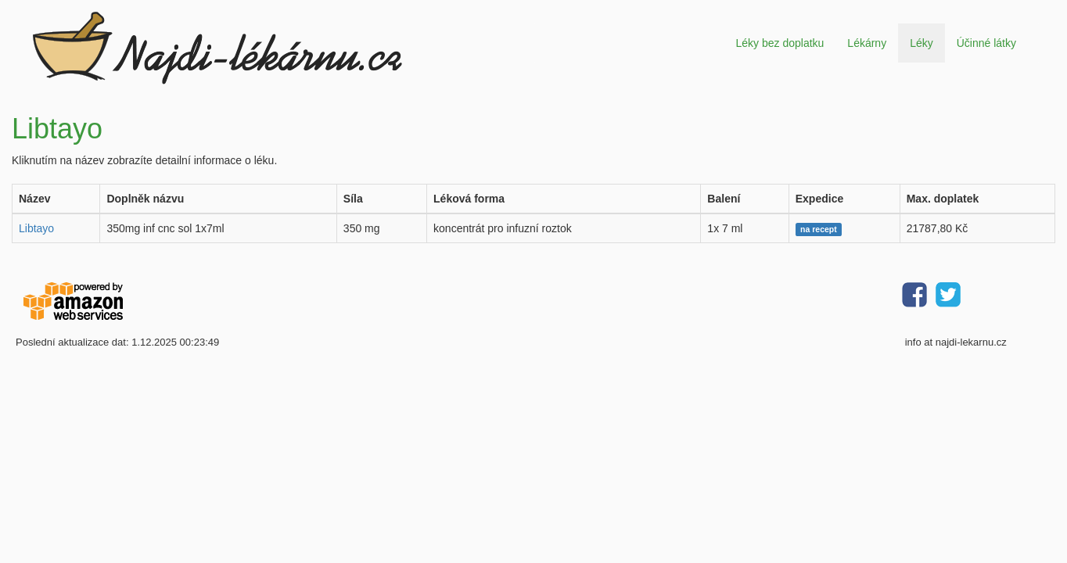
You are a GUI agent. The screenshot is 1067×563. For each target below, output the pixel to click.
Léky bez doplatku (779, 43)
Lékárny (866, 43)
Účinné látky (986, 43)
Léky (921, 43)
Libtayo (36, 228)
